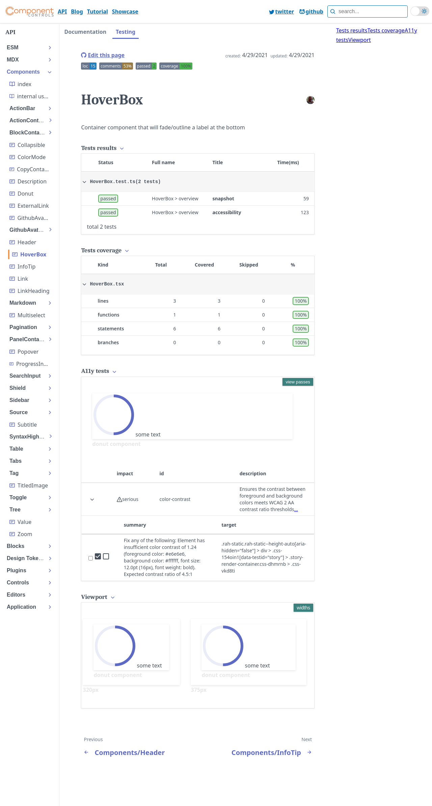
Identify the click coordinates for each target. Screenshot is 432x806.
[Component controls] (29, 11)
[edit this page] (103, 55)
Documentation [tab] (85, 31)
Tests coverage (385, 30)
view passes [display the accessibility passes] (298, 381)
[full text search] (367, 11)
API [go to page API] (62, 11)
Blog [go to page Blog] (77, 11)
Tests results (352, 30)
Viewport (359, 40)
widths (303, 607)
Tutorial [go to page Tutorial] (97, 11)
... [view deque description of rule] (296, 509)
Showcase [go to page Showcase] (125, 11)
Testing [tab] (125, 31)
